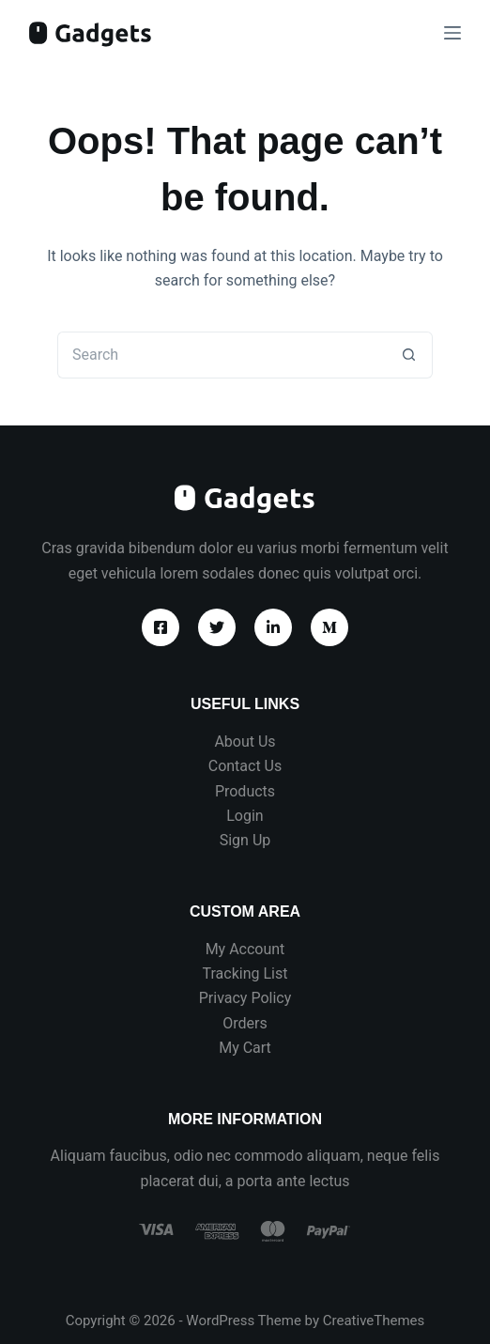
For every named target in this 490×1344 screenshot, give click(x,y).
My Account (245, 949)
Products (245, 791)
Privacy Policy (245, 998)
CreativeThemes (374, 1320)
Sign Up (245, 840)
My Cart (245, 1048)
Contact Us (245, 766)
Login (244, 816)
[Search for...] (221, 355)
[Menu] (452, 32)
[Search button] (409, 355)
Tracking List (245, 973)
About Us (244, 741)
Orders (244, 1023)
